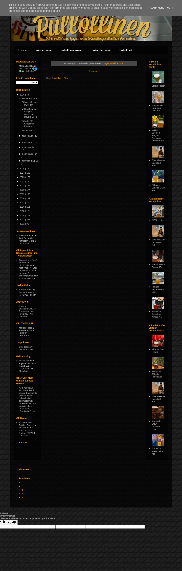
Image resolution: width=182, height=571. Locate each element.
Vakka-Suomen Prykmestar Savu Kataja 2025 (27, 363)
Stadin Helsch (28, 130)
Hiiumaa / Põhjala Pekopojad (157, 374)
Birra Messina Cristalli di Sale (158, 163)
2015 (22, 211)
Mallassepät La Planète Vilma (26, 329)
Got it (170, 8)
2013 (22, 219)
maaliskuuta (28, 147)
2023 (22, 177)
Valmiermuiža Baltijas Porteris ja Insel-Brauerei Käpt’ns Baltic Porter (27, 427)
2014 (22, 215)
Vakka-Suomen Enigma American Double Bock (29, 113)
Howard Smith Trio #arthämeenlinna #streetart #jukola (28, 238)
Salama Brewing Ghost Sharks (27, 291)
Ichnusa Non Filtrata (158, 350)
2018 (22, 198)
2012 (22, 224)
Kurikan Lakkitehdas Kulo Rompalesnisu (27, 308)
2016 (22, 207)
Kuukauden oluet (100, 50)
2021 (22, 185)
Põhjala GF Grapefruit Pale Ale (28, 124)
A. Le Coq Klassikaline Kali (157, 451)
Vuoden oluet (44, 50)
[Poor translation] (12, 522)
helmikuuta (27, 154)
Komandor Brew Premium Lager (157, 425)
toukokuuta (28, 136)
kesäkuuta (27, 98)
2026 (22, 94)
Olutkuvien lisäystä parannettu (28, 261)
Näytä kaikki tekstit (113, 63)
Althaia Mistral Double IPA (158, 266)
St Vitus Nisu (158, 220)
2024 (22, 173)
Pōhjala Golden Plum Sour (158, 289)
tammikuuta (28, 161)
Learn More (157, 8)
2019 (22, 194)
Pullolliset (126, 50)
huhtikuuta (27, 142)
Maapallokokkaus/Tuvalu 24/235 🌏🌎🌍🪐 (28, 68)
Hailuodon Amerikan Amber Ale (157, 314)
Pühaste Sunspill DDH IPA (30, 103)
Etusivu (23, 50)
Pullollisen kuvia (71, 50)
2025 (22, 168)
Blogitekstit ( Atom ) (61, 78)
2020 (22, 190)
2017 (22, 202)
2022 (22, 181)
